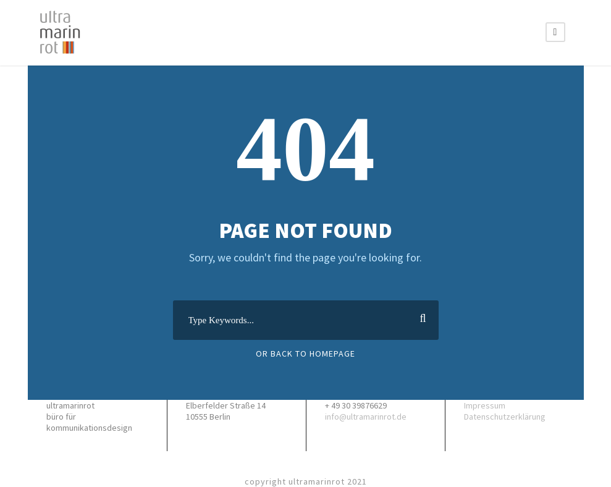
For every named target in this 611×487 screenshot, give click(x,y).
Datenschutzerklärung (505, 416)
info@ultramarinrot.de (366, 416)
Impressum (484, 405)
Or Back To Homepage (305, 353)
